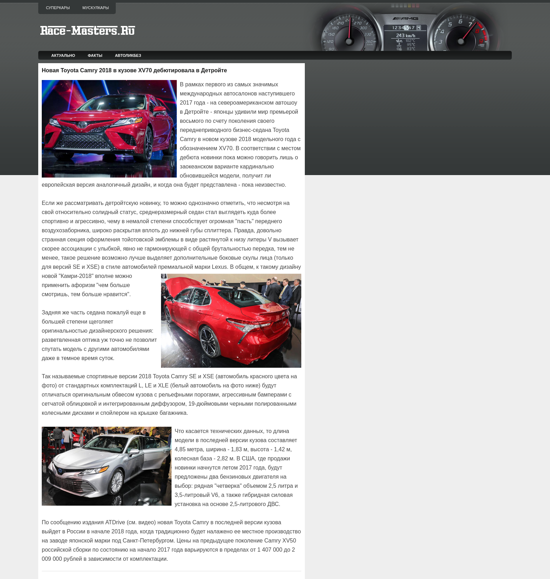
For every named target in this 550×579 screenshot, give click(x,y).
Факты (95, 55)
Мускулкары (95, 8)
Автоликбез (128, 55)
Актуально (63, 55)
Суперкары (58, 8)
